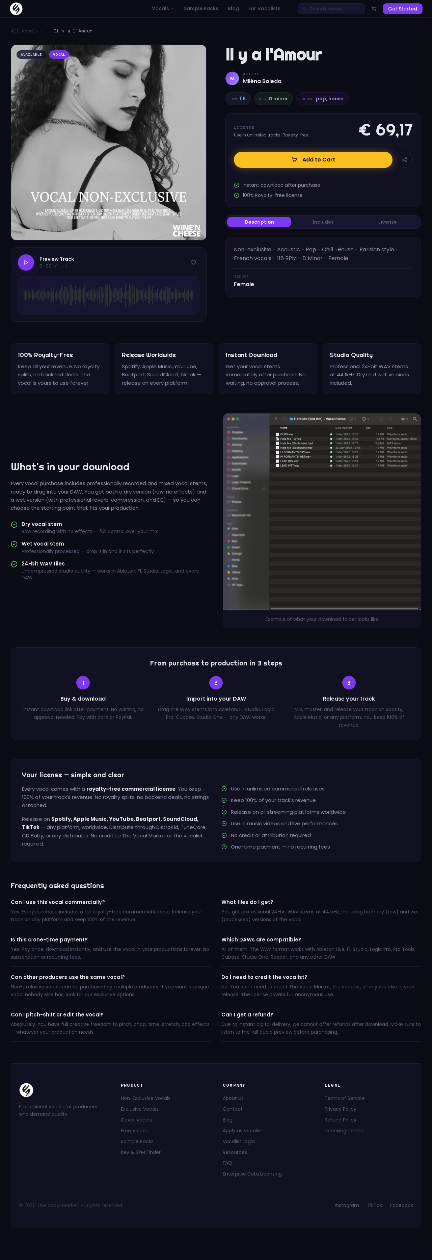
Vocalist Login (239, 1141)
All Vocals (24, 31)
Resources (235, 1152)
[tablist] (323, 222)
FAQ (227, 1163)
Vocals (163, 8)
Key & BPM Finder (141, 1152)
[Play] (26, 262)
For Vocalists (264, 8)
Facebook (401, 1205)
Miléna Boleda (262, 81)
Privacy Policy (340, 1109)
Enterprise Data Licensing (252, 1173)
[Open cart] (374, 8)
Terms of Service (345, 1098)
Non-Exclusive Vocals (145, 1098)
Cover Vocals (136, 1119)
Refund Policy (340, 1119)
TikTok (374, 1205)
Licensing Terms (344, 1130)
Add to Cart (313, 159)
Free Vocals (134, 1130)
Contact (233, 1109)
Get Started (402, 8)
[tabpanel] (323, 267)
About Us (233, 1098)
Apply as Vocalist (242, 1130)
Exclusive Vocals (140, 1109)
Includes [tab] (323, 222)
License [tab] (387, 222)
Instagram (347, 1205)
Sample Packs (201, 8)
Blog (233, 8)
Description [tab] (259, 222)
